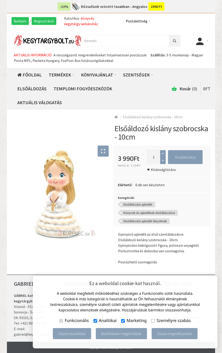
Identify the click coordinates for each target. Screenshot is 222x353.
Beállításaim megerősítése (121, 333)
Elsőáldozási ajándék (137, 204)
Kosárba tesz (185, 157)
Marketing (134, 320)
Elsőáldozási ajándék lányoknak (145, 221)
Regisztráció (44, 21)
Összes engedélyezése (174, 333)
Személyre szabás (171, 320)
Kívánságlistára (163, 169)
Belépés (20, 21)
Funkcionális (74, 320)
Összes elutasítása (72, 333)
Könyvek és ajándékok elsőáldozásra (149, 213)
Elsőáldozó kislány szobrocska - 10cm (153, 117)
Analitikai (105, 320)
